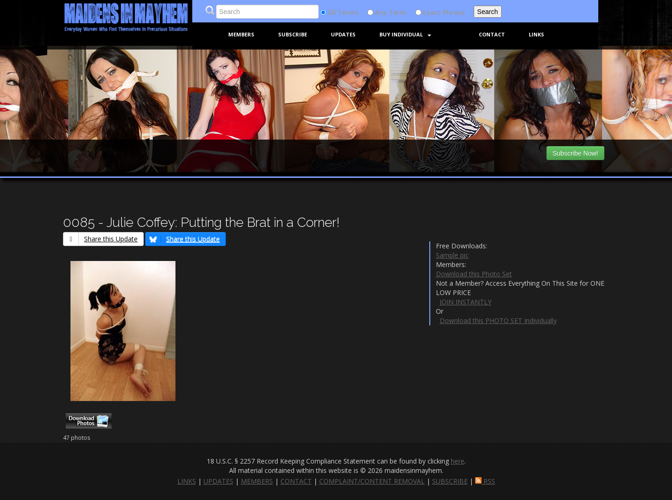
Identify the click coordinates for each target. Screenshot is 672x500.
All (332, 12)
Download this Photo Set (474, 273)
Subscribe (292, 34)
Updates (343, 34)
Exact (432, 12)
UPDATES (218, 481)
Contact (492, 34)
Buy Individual (405, 34)
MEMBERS (257, 481)
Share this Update (100, 239)
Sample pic (452, 255)
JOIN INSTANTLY (465, 301)
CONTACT (296, 481)
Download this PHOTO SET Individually (498, 320)
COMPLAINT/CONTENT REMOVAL (372, 481)
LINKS (186, 481)
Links (536, 34)
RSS (485, 481)
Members (241, 34)
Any (381, 12)
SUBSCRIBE (450, 481)
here (457, 461)
